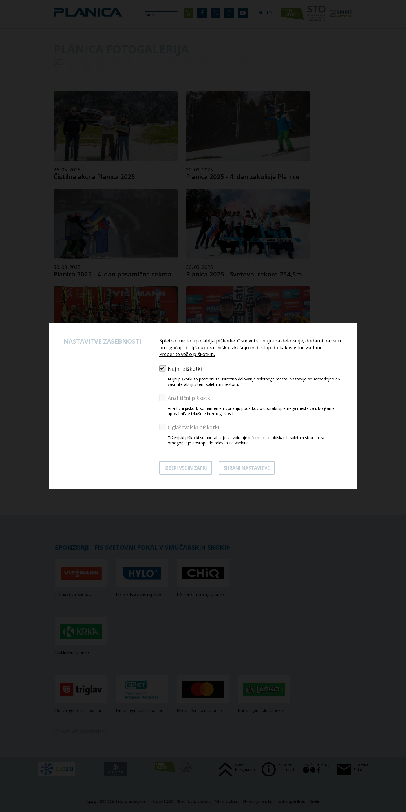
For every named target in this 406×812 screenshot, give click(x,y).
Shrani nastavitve (247, 468)
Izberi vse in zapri (185, 468)
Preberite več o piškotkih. (187, 354)
